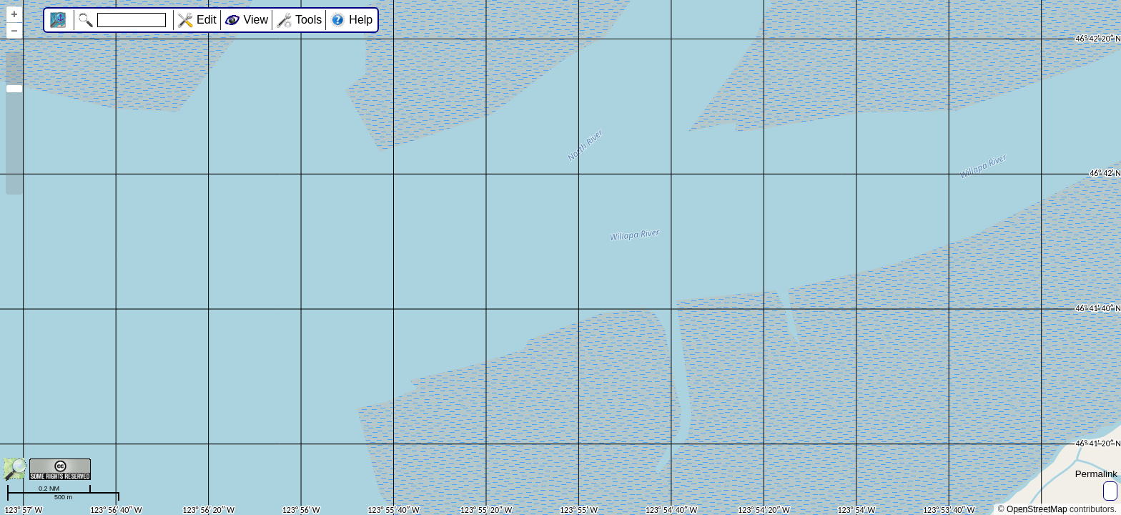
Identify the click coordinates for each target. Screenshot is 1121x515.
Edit (207, 20)
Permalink (1096, 474)
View (256, 20)
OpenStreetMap (1037, 509)
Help (360, 20)
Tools (308, 20)
